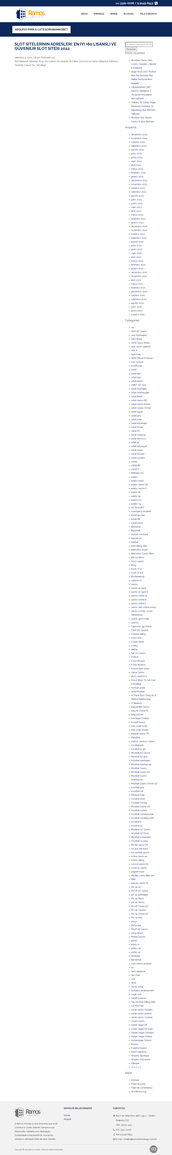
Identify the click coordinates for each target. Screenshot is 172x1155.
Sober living (137, 987)
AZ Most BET (137, 507)
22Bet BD (135, 465)
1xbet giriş (136, 415)
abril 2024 (136, 165)
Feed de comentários (141, 1088)
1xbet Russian (137, 454)
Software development (142, 990)
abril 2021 (136, 280)
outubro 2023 (138, 188)
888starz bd (137, 473)
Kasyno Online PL (140, 710)
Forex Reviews (138, 665)
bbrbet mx (136, 538)
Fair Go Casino (138, 653)
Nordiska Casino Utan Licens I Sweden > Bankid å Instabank (143, 64)
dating (134, 649)
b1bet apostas (138, 515)
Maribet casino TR (140, 733)
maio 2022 (136, 253)
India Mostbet (137, 691)
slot (133, 979)
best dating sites (139, 546)
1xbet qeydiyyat (139, 446)
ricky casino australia (141, 963)
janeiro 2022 (137, 268)
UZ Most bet (137, 1006)
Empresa (99, 14)
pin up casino (137, 902)
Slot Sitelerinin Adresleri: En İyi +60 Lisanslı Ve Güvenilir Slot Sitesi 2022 (65, 46)
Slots (133, 983)
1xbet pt (135, 442)
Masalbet (135, 737)
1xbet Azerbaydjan (140, 392)
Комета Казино (139, 1048)
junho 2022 (136, 249)
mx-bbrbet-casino (140, 852)
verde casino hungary (142, 1009)
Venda (113, 14)
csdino (134, 645)
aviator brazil (137, 481)
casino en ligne (138, 588)
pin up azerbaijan (139, 894)
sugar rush (136, 994)
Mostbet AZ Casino (140, 753)
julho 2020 (136, 307)
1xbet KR (135, 431)
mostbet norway (139, 803)
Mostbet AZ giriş (139, 756)
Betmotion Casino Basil (142, 553)
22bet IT (135, 469)
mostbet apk (137, 745)
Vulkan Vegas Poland (141, 1036)
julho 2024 (136, 153)
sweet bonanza (138, 998)
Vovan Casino (138, 1021)
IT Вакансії (136, 703)
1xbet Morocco (138, 438)
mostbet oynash (139, 810)
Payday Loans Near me (142, 875)
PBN (133, 879)
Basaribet (135, 530)
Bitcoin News (137, 557)
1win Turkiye (137, 362)
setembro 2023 (138, 192)
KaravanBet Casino (140, 707)
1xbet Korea (137, 427)
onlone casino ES (139, 864)
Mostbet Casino (139, 768)
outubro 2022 (138, 234)
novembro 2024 (139, 138)
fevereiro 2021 (138, 288)
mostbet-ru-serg (139, 841)
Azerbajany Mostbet (141, 511)
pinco (134, 921)
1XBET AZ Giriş (138, 385)
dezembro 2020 (139, 291)
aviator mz (136, 500)
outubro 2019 (137, 314)
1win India (136, 354)
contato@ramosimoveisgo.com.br (140, 1139)
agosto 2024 (137, 150)
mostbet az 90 (138, 749)
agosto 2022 (137, 242)
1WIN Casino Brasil (140, 343)
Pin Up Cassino (138, 910)
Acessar (135, 1080)
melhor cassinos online (142, 741)
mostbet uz (136, 826)
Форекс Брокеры (140, 1055)
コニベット (136, 1067)
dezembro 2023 (139, 180)
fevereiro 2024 (138, 172)
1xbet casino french (140, 404)
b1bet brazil (137, 523)
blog (133, 565)
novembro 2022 (139, 230)
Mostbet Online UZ (140, 806)
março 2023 (137, 215)
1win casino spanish (141, 346)
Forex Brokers (138, 661)
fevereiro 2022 (138, 265)
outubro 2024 (138, 142)
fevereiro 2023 (138, 219)
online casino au (139, 856)
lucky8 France (138, 722)
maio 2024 (136, 161)
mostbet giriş (137, 787)
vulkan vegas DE (139, 1025)
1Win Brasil (136, 339)
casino (134, 584)
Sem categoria (138, 971)
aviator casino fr (139, 488)
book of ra (136, 569)
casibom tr (136, 580)
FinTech (135, 657)
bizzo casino (137, 561)
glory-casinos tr (139, 676)
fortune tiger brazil (140, 668)
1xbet (133, 369)
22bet (134, 461)
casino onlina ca (139, 595)
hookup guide (138, 688)
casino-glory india (140, 619)
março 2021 (137, 284)
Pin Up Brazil (137, 898)
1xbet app (136, 377)
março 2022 (137, 261)
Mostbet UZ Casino (140, 829)
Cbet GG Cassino (139, 630)
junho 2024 (136, 157)
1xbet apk (136, 373)
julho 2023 (136, 199)
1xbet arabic (137, 381)
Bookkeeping (137, 576)
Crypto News (137, 642)
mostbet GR (137, 791)
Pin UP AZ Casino (139, 891)
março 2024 (137, 169)
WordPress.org (138, 1091)
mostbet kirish (138, 799)
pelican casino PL (139, 883)
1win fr (134, 350)
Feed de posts (138, 1084)
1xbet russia (137, 450)
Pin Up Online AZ (139, 914)
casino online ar (139, 599)
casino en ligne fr (139, 592)
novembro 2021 (139, 276)
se (132, 967)
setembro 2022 (138, 238)
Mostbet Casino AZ (140, 772)
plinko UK (136, 948)
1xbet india (136, 419)
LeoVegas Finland (140, 718)
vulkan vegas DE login (142, 1029)
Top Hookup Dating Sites (143, 1002)
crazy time (136, 638)
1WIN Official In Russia (142, 358)
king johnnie (137, 714)
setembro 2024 (138, 146)
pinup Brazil (137, 933)
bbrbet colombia (139, 534)
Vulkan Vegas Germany (142, 1032)
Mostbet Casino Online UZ (144, 783)
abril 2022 (136, 257)
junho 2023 (136, 203)
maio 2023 (136, 207)
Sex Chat (135, 975)
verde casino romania (141, 1017)
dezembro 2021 (139, 272)
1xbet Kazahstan (139, 423)
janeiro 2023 (137, 222)
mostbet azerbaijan (140, 760)
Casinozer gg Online (141, 626)
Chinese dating (138, 634)
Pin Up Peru (137, 917)
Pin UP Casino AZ (139, 906)
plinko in (135, 944)
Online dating (137, 860)
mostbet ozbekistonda (142, 814)
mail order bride (139, 726)
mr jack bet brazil (139, 848)
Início (84, 14)
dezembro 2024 (139, 134)
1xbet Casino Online (141, 408)
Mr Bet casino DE (139, 845)
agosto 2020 (137, 303)
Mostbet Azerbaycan (141, 764)
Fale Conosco (148, 14)
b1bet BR (135, 519)
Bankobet (136, 527)
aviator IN (135, 492)
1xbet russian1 (138, 458)
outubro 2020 (138, 295)
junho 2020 (136, 310)
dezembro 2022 (139, 226)
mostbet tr (136, 822)
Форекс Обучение (140, 1059)
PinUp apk (136, 925)
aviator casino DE (139, 484)
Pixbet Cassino (138, 937)
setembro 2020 (139, 299)
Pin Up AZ (136, 887)
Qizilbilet (135, 956)
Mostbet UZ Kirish (140, 833)
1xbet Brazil (136, 396)
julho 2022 (136, 245)
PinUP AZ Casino (139, 929)
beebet (134, 542)
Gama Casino (137, 672)
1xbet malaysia (138, 435)
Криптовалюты (138, 1052)
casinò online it (138, 603)
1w (132, 327)
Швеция (135, 1063)
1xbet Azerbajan (139, 389)
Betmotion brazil (139, 550)
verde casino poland (141, 1013)
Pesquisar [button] (131, 49)
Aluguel (128, 14)
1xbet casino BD (139, 400)
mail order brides (139, 730)
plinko (134, 940)
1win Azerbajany (139, 335)
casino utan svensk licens (143, 607)
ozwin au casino (139, 868)
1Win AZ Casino (139, 331)
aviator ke (136, 496)
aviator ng (136, 504)
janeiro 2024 (137, 176)
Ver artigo (41, 65)
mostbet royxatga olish (142, 818)
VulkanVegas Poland (141, 1040)
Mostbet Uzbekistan (141, 837)
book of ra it (137, 572)
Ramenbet (136, 960)
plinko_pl (135, 952)
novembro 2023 (139, 184)
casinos (135, 622)
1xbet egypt (137, 412)
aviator (134, 477)
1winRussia (136, 366)
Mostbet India (137, 795)
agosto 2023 (137, 196)
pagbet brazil (137, 871)
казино (134, 1044)
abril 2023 (136, 211)
